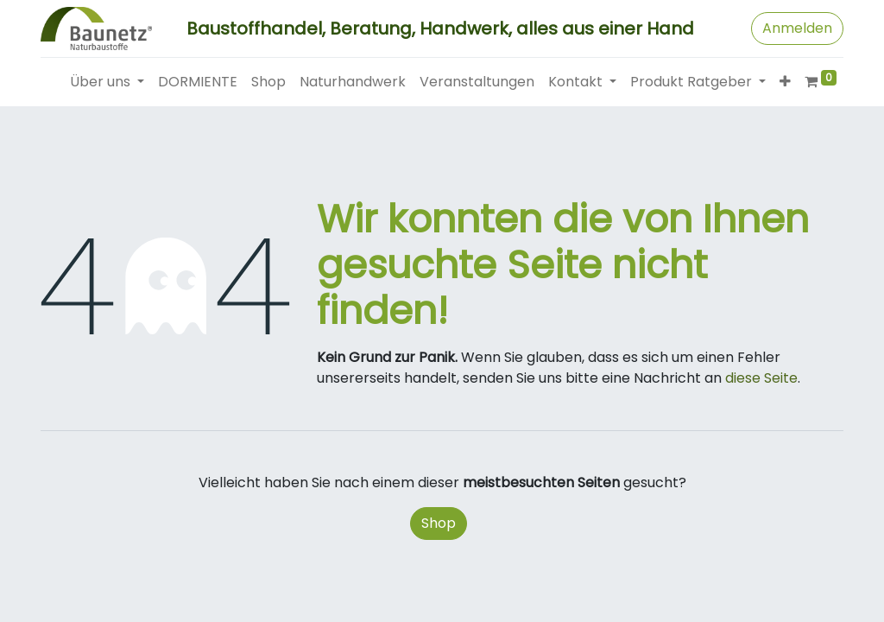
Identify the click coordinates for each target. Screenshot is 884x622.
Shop (438, 523)
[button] (785, 82)
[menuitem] (197, 82)
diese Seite (761, 378)
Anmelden (797, 28)
